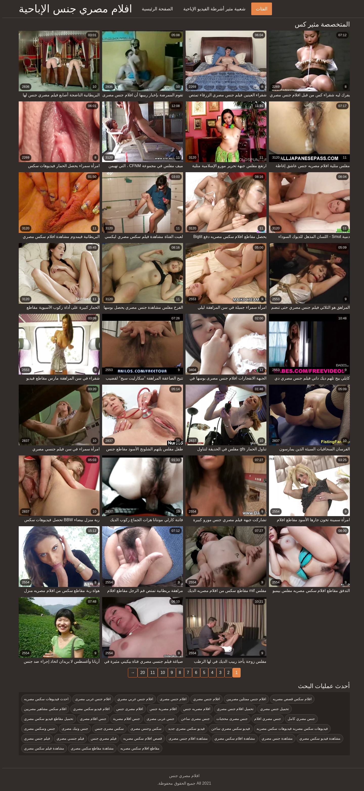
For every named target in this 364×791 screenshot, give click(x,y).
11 (150, 672)
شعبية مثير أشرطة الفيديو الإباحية (212, 8)
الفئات (259, 8)
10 (160, 672)
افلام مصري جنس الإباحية (73, 9)
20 (140, 672)
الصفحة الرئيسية (155, 8)
